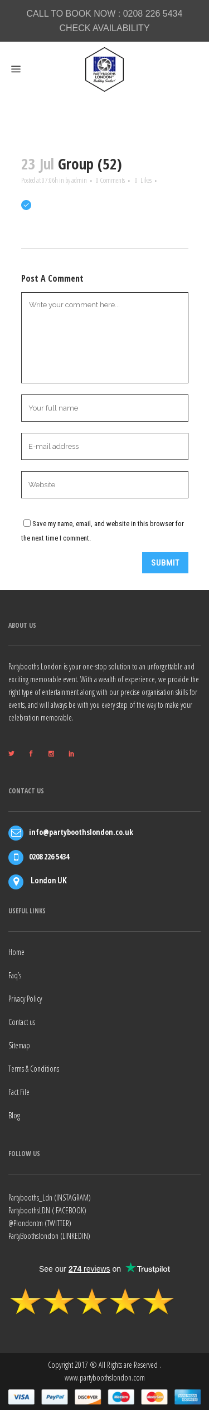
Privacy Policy (25, 998)
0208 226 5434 (153, 13)
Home (16, 952)
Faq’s (14, 975)
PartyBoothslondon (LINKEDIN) (49, 1236)
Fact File (19, 1092)
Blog (14, 1115)
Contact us (21, 1022)
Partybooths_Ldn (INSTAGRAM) (49, 1197)
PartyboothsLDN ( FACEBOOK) (47, 1210)
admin (79, 180)
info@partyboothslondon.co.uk (81, 832)
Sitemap (19, 1045)
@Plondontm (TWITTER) (39, 1223)
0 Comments (110, 180)
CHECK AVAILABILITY (104, 28)
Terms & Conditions (33, 1068)
